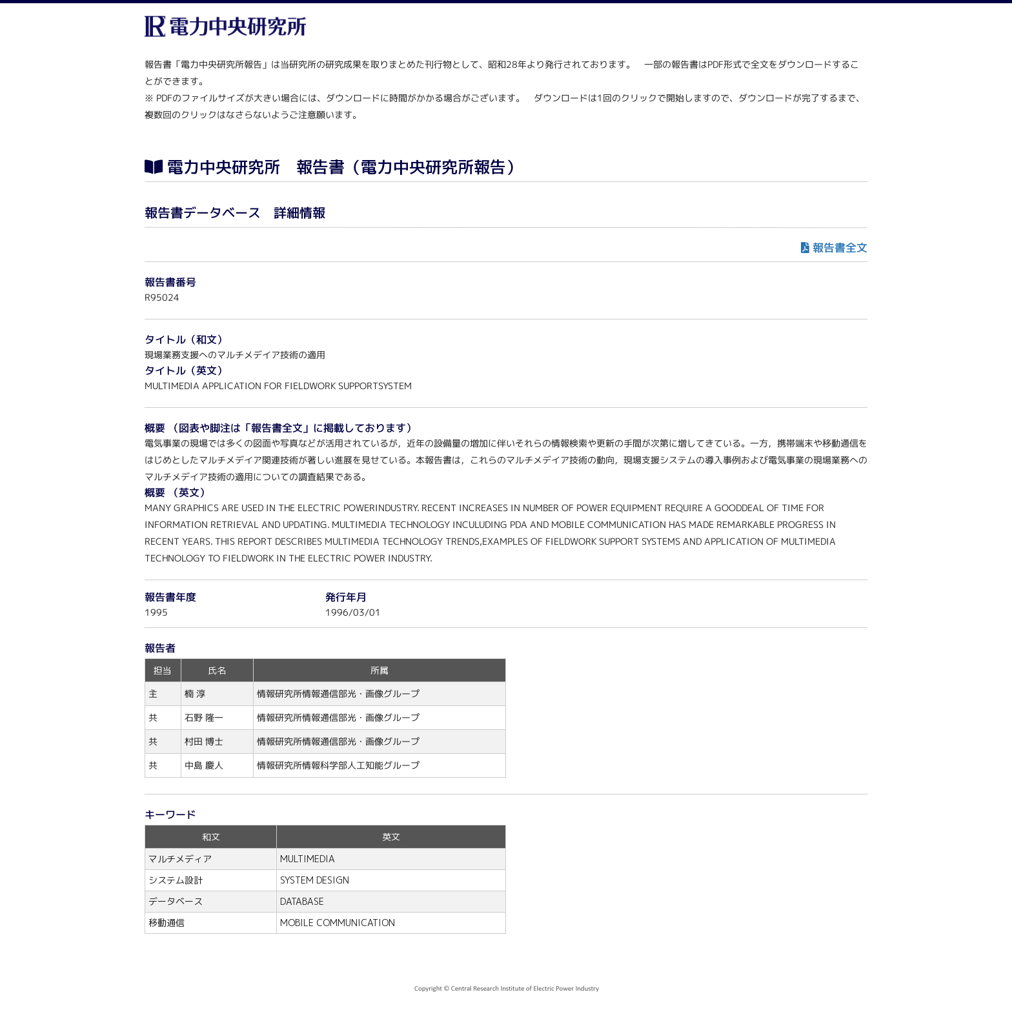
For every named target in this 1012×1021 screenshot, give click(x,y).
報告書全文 (840, 247)
